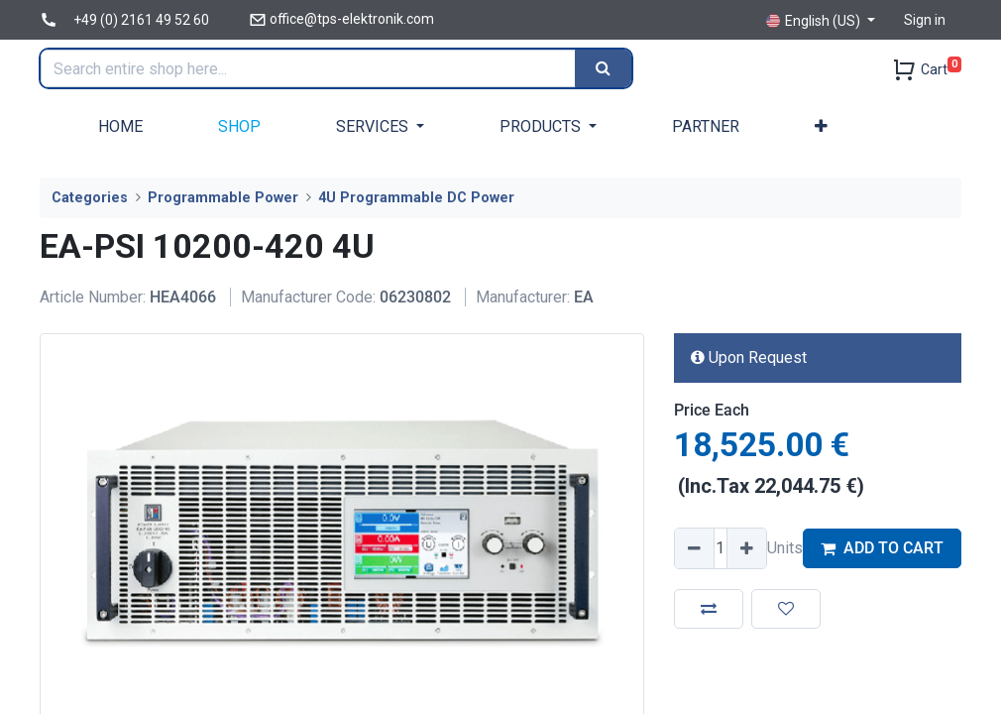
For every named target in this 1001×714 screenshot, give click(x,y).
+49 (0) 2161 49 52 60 (141, 20)
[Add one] (746, 548)
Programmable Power (223, 197)
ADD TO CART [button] (882, 547)
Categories (90, 197)
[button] (821, 126)
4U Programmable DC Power (416, 197)
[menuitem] (120, 126)
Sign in (924, 20)
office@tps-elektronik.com (352, 19)
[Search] (604, 68)
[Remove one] (695, 548)
